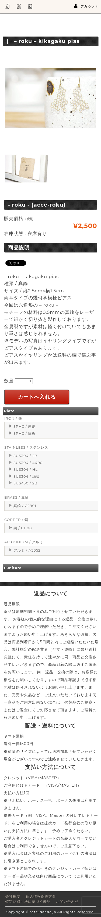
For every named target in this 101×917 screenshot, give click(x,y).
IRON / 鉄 (13, 418)
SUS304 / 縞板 (26, 476)
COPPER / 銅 (16, 520)
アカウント (86, 6)
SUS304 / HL (25, 470)
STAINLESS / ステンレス (26, 447)
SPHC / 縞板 (24, 433)
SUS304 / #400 (28, 463)
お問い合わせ (67, 902)
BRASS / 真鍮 (16, 497)
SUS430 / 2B (25, 483)
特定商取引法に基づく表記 (28, 902)
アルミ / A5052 (26, 550)
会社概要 (12, 896)
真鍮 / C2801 (24, 506)
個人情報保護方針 (41, 896)
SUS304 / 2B (25, 456)
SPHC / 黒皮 (24, 427)
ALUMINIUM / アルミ (23, 542)
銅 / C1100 (22, 528)
